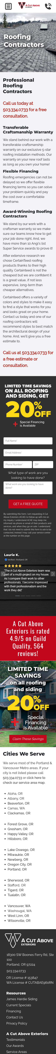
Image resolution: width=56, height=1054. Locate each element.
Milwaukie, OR (18, 855)
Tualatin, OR (16, 895)
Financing (13, 1011)
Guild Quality (29, 642)
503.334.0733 (15, 109)
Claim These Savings (28, 739)
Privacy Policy (16, 1023)
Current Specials (18, 1005)
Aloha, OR (15, 793)
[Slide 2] (23, 596)
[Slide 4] (33, 596)
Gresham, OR (17, 829)
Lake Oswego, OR (21, 850)
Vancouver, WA (19, 906)
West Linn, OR (18, 916)
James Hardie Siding (21, 999)
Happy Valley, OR (20, 834)
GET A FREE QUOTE (28, 504)
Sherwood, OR (18, 880)
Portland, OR (17, 869)
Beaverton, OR (18, 803)
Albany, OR (16, 798)
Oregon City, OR (20, 864)
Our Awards (15, 1046)
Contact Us (14, 1017)
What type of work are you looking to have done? (28, 475)
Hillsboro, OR (17, 839)
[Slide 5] (38, 596)
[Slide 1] (17, 596)
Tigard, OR (16, 890)
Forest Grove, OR (20, 824)
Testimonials (15, 1040)
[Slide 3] (28, 596)
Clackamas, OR (19, 813)
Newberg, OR (18, 859)
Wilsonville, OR (19, 921)
